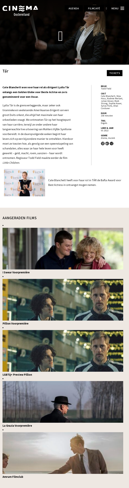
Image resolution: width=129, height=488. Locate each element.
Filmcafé (94, 8)
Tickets (114, 73)
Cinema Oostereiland (23, 11)
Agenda (74, 8)
